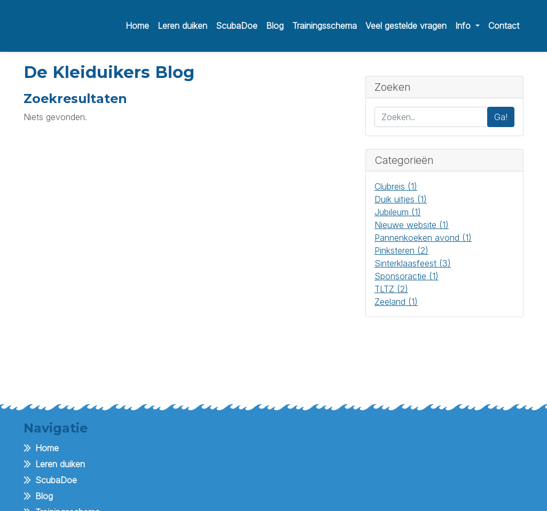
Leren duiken (182, 25)
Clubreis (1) (395, 186)
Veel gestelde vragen (406, 25)
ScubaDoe (236, 25)
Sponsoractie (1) (406, 276)
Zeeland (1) (396, 301)
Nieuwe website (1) (411, 224)
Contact (503, 25)
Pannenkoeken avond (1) (423, 237)
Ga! (500, 117)
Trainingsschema (324, 25)
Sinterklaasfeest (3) (412, 263)
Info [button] (464, 25)
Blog (275, 25)
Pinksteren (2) (401, 250)
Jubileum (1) (397, 212)
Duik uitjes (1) (400, 199)
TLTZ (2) (391, 289)
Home (137, 25)
